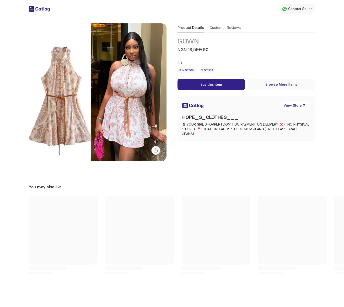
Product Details (190, 27)
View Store (295, 105)
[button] (98, 92)
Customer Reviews (225, 27)
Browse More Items (281, 84)
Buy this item (211, 84)
